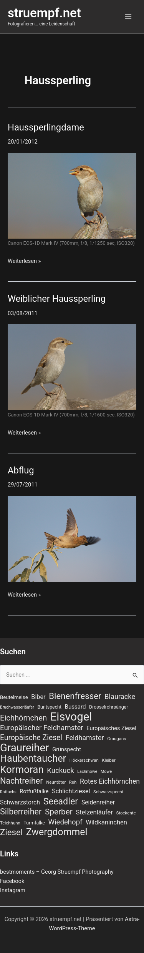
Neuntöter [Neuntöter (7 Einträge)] (56, 782)
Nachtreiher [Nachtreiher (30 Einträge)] (21, 781)
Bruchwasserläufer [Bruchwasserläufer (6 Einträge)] (17, 707)
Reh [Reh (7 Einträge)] (73, 782)
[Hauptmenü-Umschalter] (128, 16)
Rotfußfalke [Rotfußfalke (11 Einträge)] (34, 791)
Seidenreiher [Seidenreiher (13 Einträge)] (98, 802)
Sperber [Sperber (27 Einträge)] (59, 811)
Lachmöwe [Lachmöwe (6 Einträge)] (87, 771)
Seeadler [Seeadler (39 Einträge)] (60, 801)
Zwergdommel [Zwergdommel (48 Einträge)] (57, 832)
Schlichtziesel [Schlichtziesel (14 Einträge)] (71, 791)
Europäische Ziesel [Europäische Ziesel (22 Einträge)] (31, 737)
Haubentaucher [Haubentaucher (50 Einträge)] (33, 758)
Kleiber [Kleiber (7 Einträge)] (108, 760)
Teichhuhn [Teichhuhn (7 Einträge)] (10, 823)
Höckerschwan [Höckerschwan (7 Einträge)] (84, 760)
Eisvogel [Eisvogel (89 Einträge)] (71, 716)
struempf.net (44, 13)
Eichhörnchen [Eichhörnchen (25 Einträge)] (23, 717)
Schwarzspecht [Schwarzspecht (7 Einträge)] (108, 791)
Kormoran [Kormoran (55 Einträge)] (22, 769)
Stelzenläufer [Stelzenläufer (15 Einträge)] (94, 812)
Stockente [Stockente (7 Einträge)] (126, 813)
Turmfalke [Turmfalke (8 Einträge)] (34, 823)
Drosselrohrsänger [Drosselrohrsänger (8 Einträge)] (108, 707)
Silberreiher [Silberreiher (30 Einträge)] (20, 811)
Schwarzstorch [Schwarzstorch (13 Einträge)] (20, 802)
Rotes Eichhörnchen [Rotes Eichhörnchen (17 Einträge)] (110, 781)
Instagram (12, 890)
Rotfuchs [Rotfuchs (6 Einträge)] (8, 791)
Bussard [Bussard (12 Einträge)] (75, 706)
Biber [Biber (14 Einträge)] (38, 697)
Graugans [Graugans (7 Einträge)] (116, 738)
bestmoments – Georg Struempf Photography (57, 871)
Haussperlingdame (46, 127)
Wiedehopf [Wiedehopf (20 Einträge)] (65, 822)
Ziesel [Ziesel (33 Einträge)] (11, 832)
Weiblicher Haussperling (57, 298)
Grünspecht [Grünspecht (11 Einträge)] (66, 749)
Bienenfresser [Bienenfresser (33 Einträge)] (75, 696)
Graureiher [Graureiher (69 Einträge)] (24, 747)
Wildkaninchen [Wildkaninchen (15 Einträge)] (106, 822)
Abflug (21, 470)
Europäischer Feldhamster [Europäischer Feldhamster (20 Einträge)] (41, 728)
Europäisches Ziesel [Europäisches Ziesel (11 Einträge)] (111, 728)
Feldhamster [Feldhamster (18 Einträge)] (85, 738)
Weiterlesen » (24, 260)
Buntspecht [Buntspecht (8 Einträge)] (49, 707)
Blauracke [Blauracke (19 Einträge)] (119, 696)
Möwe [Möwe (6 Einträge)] (106, 771)
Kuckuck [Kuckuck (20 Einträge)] (60, 770)
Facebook (12, 881)
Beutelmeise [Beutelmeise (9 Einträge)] (14, 697)
